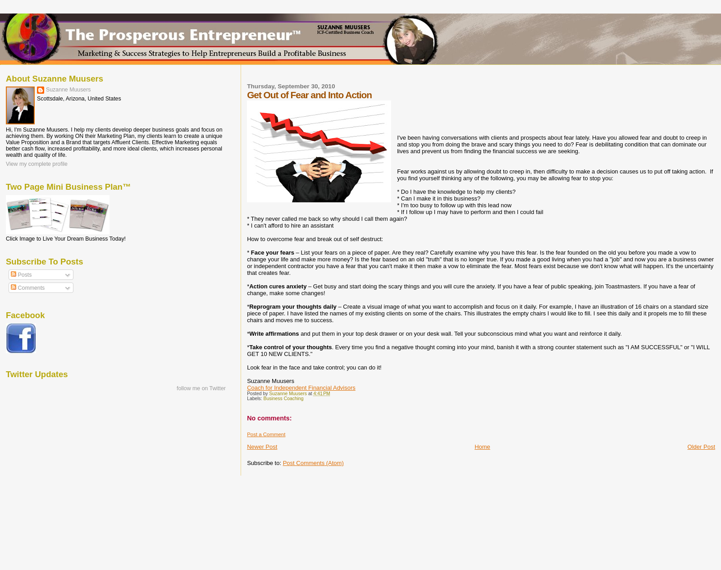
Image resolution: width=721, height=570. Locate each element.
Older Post (701, 446)
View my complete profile (37, 164)
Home (482, 446)
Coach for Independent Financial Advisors (301, 387)
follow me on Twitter (201, 388)
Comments (28, 288)
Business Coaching (284, 398)
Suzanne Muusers (68, 90)
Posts (21, 275)
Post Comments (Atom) (313, 463)
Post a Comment (266, 434)
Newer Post (262, 446)
